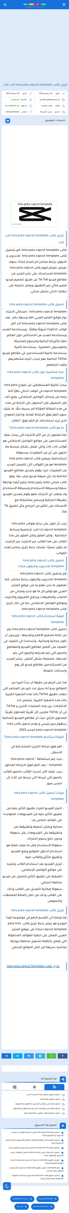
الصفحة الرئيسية (46, 1199)
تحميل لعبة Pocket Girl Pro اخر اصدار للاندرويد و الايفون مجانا (36, 1148)
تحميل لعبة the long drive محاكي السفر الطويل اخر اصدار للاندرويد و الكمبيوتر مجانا (37, 1134)
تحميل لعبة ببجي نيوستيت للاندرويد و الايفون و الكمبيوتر (38, 1108)
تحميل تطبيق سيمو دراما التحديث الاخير (45, 1094)
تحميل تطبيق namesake (52, 1099)
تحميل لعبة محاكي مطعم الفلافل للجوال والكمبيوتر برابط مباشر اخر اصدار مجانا (35, 1141)
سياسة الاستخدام (41, 1207)
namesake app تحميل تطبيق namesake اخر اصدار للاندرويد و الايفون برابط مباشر (36, 1169)
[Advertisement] (34, 46)
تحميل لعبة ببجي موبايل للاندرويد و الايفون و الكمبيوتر (39, 1104)
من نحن (20, 1207)
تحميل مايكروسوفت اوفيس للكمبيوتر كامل (44, 1113)
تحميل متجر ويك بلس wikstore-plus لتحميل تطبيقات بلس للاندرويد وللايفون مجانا (37, 1154)
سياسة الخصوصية (21, 1199)
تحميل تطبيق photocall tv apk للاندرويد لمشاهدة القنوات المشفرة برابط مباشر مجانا (37, 1177)
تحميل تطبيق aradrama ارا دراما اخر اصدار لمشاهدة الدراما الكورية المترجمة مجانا (37, 1161)
